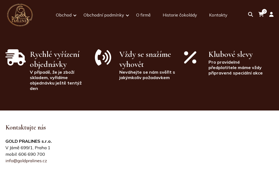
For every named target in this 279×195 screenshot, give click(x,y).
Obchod (64, 15)
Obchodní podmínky (104, 15)
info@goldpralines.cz (26, 160)
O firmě (143, 15)
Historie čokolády (180, 15)
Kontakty (218, 15)
